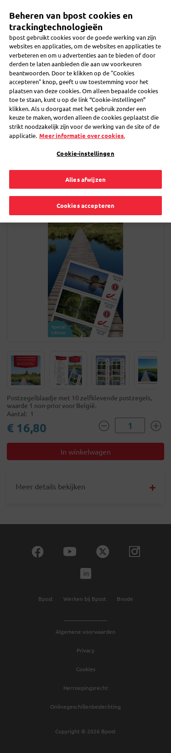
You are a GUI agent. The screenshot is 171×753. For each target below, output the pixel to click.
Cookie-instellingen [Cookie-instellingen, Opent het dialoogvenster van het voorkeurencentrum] (85, 146)
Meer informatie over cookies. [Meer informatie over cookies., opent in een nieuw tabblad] (82, 128)
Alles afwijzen (85, 171)
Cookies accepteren (85, 198)
